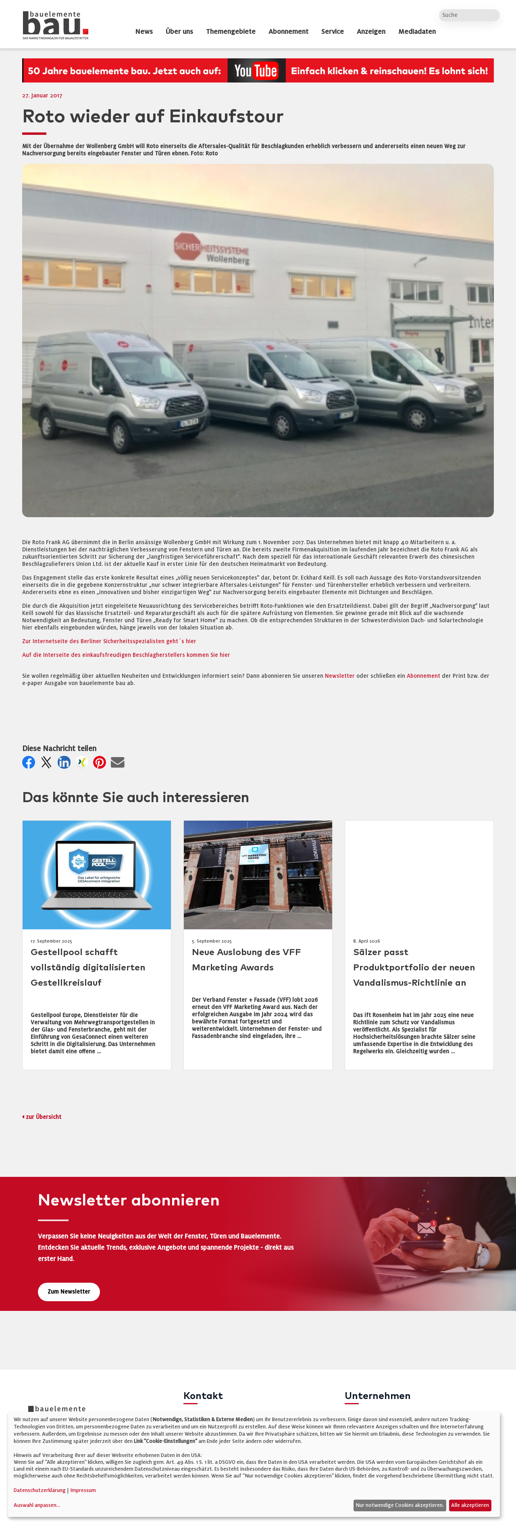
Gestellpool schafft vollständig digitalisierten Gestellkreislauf (88, 968)
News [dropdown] (144, 31)
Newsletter (340, 676)
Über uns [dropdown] (179, 31)
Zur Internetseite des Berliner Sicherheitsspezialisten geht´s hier (109, 641)
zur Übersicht (43, 1117)
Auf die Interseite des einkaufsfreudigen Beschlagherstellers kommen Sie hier (126, 655)
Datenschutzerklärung (40, 1490)
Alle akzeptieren (470, 1505)
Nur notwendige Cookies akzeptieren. (400, 1505)
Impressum (83, 1490)
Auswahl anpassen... (37, 1505)
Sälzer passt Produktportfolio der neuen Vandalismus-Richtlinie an (414, 968)
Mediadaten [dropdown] (417, 31)
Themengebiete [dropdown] (231, 31)
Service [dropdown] (332, 31)
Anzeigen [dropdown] (371, 31)
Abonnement (424, 676)
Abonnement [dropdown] (288, 31)
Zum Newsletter (69, 1292)
